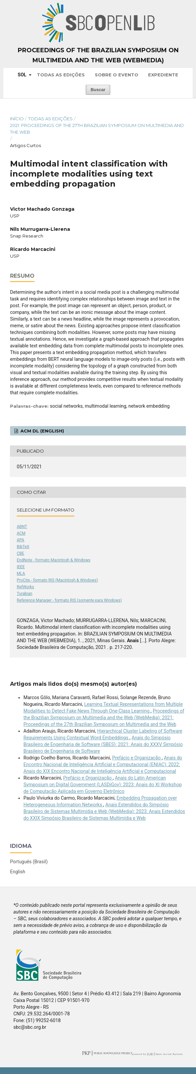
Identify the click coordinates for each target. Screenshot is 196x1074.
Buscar (97, 89)
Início (17, 118)
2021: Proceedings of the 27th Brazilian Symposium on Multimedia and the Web (97, 129)
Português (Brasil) (29, 861)
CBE (20, 553)
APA (20, 540)
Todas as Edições (61, 74)
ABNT (22, 526)
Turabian (24, 593)
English (17, 871)
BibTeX (23, 546)
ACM (21, 533)
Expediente (163, 74)
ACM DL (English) (41, 430)
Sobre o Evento (116, 74)
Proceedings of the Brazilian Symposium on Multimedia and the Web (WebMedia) (98, 55)
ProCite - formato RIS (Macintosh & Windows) (57, 580)
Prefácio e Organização (137, 757)
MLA (21, 573)
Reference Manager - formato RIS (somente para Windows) (69, 600)
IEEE (21, 566)
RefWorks (25, 587)
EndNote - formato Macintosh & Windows (53, 560)
